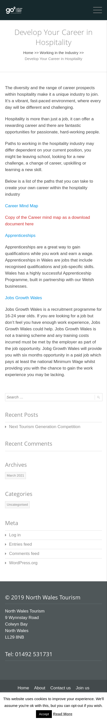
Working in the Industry (59, 52)
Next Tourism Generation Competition (44, 426)
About (39, 688)
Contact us (60, 688)
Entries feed (20, 544)
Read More (63, 714)
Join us (82, 688)
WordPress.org (23, 562)
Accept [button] (44, 714)
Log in (15, 535)
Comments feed (24, 553)
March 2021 (15, 475)
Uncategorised (17, 504)
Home (28, 52)
